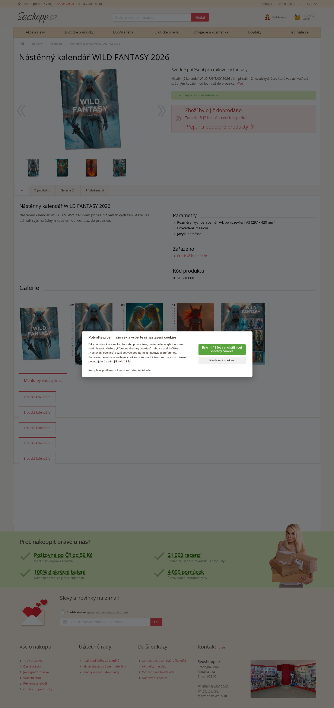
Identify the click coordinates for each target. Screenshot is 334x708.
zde (167, 357)
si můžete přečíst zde (136, 370)
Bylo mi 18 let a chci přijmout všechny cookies (222, 349)
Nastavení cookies (222, 360)
